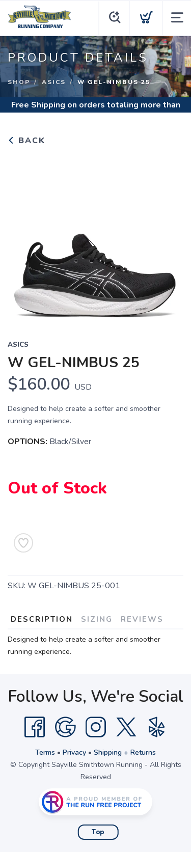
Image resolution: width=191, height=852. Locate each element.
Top (98, 832)
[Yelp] (157, 727)
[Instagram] (95, 727)
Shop (19, 82)
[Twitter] (126, 727)
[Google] (65, 727)
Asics (54, 82)
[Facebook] (34, 727)
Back (26, 140)
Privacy (74, 752)
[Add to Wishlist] (23, 543)
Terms (45, 752)
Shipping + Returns (125, 752)
